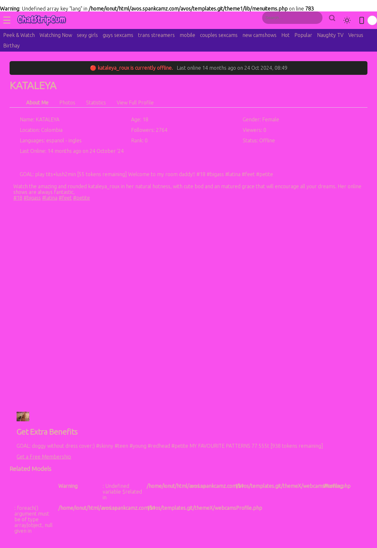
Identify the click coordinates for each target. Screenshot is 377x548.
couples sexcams (219, 35)
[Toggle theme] (347, 20)
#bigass (32, 198)
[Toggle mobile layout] (361, 20)
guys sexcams (118, 35)
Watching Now (56, 35)
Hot (285, 35)
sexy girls (87, 35)
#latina (49, 198)
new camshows (259, 35)
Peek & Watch (19, 35)
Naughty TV (330, 35)
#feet (65, 198)
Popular (303, 35)
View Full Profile (135, 102)
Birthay (11, 45)
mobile (187, 35)
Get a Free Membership (44, 456)
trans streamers (156, 35)
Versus (355, 35)
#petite (81, 198)
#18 (17, 198)
